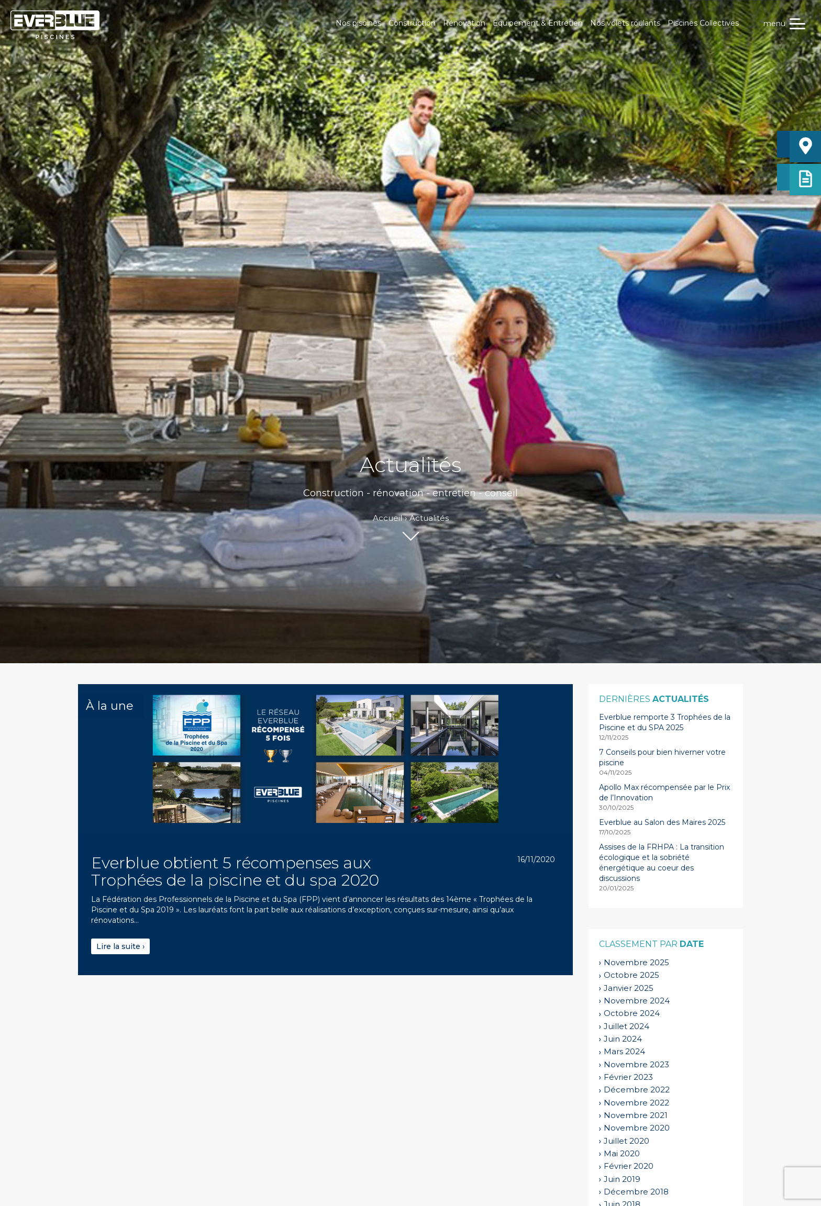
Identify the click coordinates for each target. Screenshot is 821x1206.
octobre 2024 (632, 1013)
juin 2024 (623, 1039)
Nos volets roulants (625, 23)
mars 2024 (624, 1051)
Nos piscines (358, 23)
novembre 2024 (637, 1001)
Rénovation (464, 23)
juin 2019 (622, 1179)
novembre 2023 (636, 1064)
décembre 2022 (637, 1090)
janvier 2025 (628, 988)
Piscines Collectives (703, 23)
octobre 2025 (631, 975)
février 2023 (628, 1077)
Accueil (387, 518)
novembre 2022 (636, 1103)
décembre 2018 (636, 1192)
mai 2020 (622, 1153)
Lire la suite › (120, 946)
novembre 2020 (637, 1128)
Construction (412, 23)
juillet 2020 (626, 1141)
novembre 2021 (636, 1115)
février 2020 (628, 1166)
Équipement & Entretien (538, 23)
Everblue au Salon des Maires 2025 (662, 822)
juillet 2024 (626, 1026)
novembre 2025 (636, 962)
